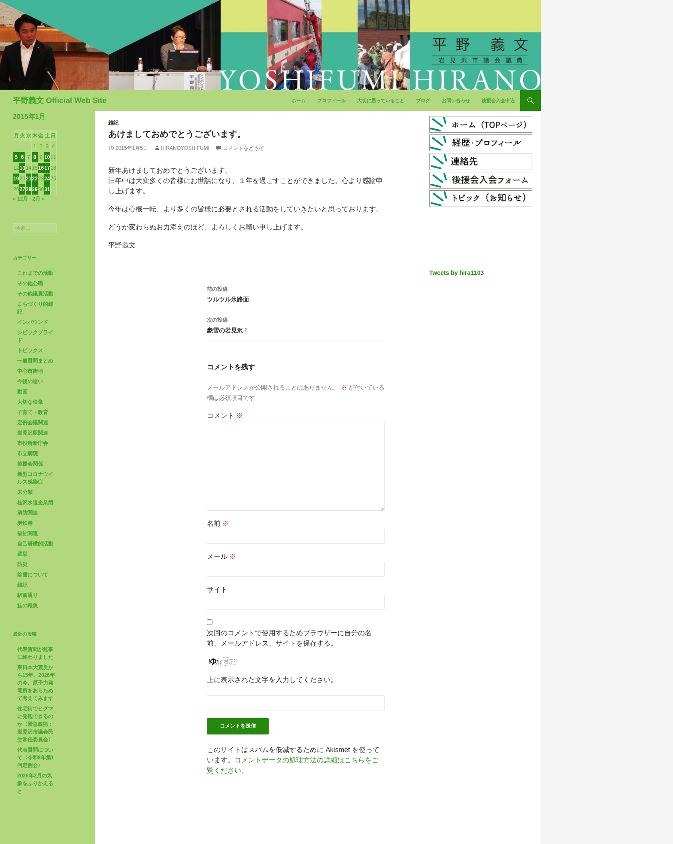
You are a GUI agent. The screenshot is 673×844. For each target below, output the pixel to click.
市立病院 (27, 454)
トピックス (30, 350)
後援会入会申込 (498, 100)
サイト (217, 589)
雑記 (113, 123)
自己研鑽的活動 (35, 544)
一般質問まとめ (35, 361)
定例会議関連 (32, 423)
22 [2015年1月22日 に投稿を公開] (34, 179)
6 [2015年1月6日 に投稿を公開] (22, 157)
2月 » (38, 199)
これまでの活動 (35, 273)
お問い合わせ (456, 100)
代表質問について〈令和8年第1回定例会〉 (35, 757)
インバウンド (32, 322)
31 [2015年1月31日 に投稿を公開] (47, 189)
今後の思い (30, 381)
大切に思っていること (380, 100)
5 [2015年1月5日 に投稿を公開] (16, 157)
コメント (225, 415)
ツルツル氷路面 (296, 293)
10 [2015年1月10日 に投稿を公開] (47, 157)
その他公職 (30, 283)
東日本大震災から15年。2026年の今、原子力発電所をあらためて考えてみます (36, 682)
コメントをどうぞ (243, 148)
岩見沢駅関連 (32, 433)
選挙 (22, 554)
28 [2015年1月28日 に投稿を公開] (28, 189)
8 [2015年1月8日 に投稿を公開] (34, 157)
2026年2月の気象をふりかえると (35, 783)
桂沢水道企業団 (35, 503)
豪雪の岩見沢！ (296, 324)
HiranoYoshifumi (185, 148)
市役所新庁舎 (32, 443)
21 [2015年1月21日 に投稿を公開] (28, 179)
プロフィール (331, 100)
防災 (22, 564)
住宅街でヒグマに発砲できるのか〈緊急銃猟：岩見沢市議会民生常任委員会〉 (35, 724)
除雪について (32, 575)
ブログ (423, 100)
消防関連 (27, 513)
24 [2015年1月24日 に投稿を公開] (47, 179)
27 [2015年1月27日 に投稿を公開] (22, 189)
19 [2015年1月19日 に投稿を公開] (16, 179)
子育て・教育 (32, 412)
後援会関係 (30, 464)
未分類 (25, 492)
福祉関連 (27, 533)
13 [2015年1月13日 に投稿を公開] (22, 168)
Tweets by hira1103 (456, 272)
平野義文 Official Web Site (60, 100)
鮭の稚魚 (27, 606)
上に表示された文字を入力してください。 (272, 679)
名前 (218, 523)
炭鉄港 (25, 523)
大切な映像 (30, 402)
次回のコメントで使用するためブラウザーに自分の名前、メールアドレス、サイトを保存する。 (289, 638)
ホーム (298, 100)
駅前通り (27, 595)
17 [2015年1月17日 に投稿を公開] (47, 168)
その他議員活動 (35, 294)
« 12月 (20, 199)
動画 (22, 392)
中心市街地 (30, 371)
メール (221, 556)
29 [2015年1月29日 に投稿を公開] (34, 189)
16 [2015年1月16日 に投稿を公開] (41, 168)
